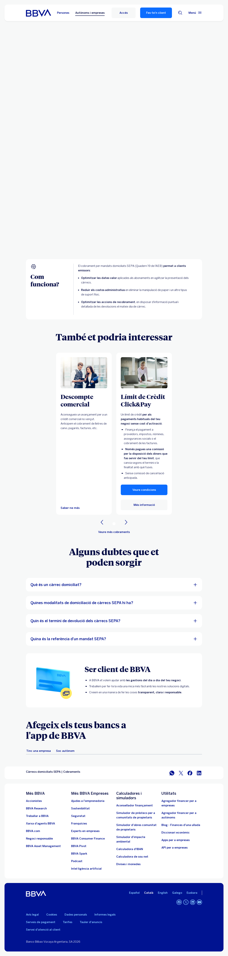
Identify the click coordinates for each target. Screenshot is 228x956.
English (163, 892)
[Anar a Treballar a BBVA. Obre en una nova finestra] (37, 816)
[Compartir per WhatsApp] (172, 773)
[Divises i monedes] (128, 864)
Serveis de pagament (40, 922)
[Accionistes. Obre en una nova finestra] (34, 801)
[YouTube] (199, 902)
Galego (177, 892)
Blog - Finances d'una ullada (180, 825)
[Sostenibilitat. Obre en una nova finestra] (80, 808)
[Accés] (124, 13)
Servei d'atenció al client (43, 929)
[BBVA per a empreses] (38, 13)
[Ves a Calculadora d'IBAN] (129, 849)
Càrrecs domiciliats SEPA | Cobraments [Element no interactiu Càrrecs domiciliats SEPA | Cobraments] (53, 771)
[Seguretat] (78, 816)
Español (134, 892)
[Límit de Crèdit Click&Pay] (144, 400)
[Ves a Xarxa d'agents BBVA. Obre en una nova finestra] (40, 823)
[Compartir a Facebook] (190, 773)
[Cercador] (180, 13)
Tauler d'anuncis (91, 922)
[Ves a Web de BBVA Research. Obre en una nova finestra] (36, 808)
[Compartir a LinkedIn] (199, 773)
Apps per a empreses (175, 840)
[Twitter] (185, 902)
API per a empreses (174, 847)
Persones (63, 12)
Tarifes (67, 922)
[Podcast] (76, 861)
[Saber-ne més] (84, 372)
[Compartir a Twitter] (181, 773)
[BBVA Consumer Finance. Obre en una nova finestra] (88, 838)
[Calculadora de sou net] (132, 856)
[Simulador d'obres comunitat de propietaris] (136, 827)
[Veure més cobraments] (114, 532)
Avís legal (32, 914)
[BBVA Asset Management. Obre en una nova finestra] (43, 846)
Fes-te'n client (156, 12)
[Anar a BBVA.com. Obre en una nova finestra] (33, 831)
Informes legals (105, 914)
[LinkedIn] (192, 902)
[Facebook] (179, 902)
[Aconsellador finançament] (134, 805)
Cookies (51, 914)
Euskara (192, 892)
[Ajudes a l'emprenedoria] (87, 801)
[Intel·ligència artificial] (86, 868)
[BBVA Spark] (79, 853)
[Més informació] (144, 372)
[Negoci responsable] (39, 838)
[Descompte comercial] (84, 400)
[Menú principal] (195, 12)
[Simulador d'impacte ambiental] (136, 839)
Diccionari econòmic (175, 832)
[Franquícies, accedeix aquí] (79, 823)
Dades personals (76, 914)
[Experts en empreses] (85, 831)
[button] (144, 490)
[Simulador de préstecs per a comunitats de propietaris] (136, 815)
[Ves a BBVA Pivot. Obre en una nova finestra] (78, 846)
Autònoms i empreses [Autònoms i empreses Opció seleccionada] (90, 12)
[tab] (38, 751)
